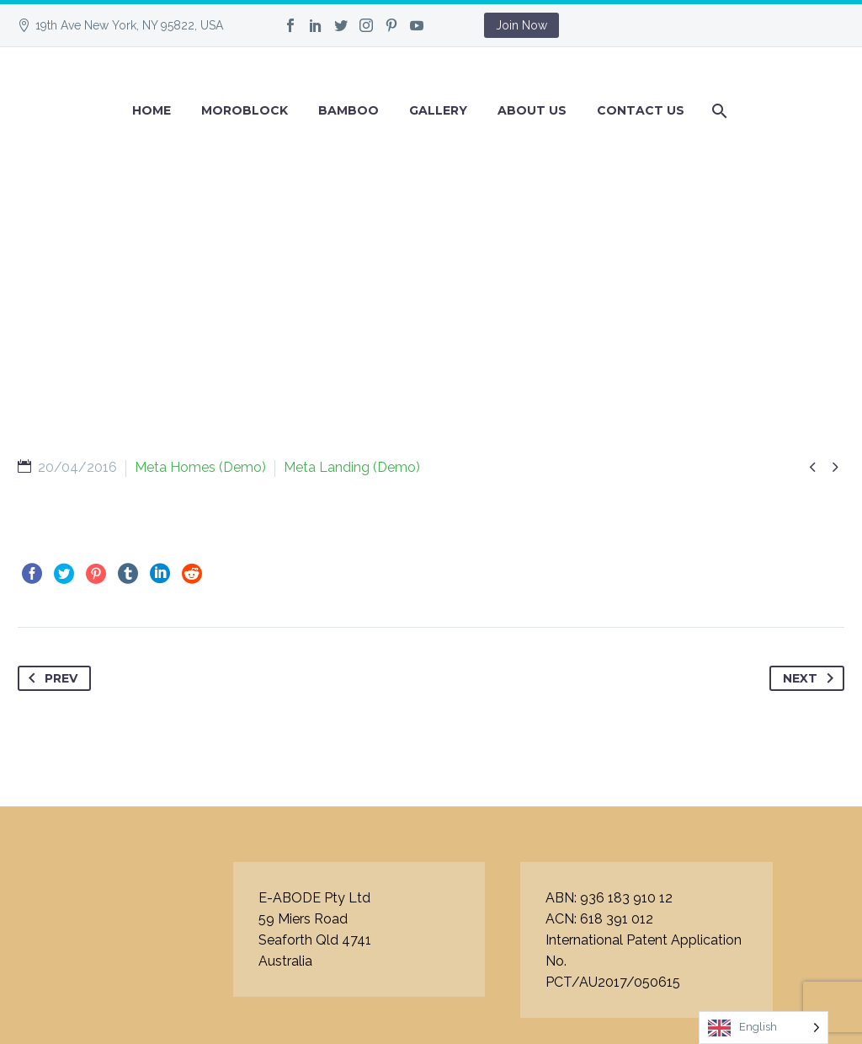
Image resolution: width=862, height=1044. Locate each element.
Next (811, 678)
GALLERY (438, 110)
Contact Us (640, 110)
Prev (49, 678)
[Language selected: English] (763, 1027)
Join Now (521, 25)
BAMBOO (348, 110)
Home (151, 110)
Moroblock (244, 110)
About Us (532, 110)
